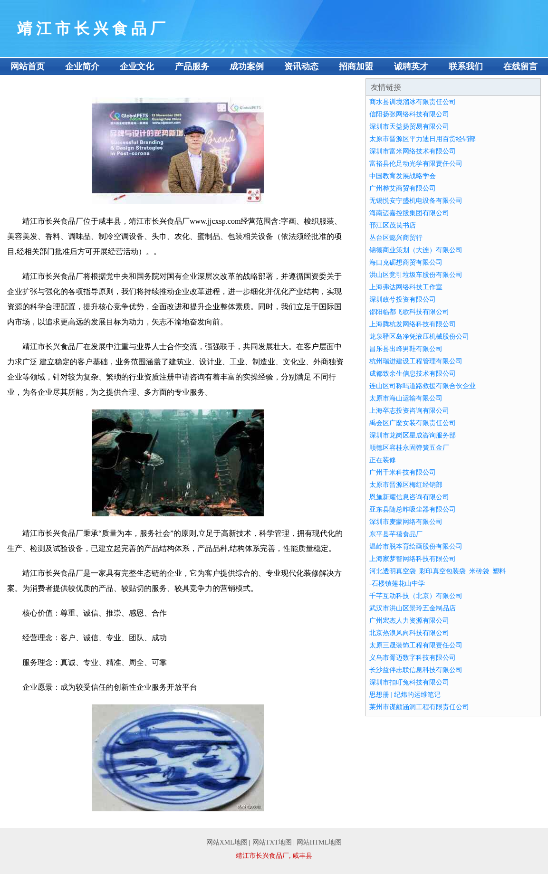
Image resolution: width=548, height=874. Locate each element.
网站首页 (27, 66)
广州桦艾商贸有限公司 (402, 188)
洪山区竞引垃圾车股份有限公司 (415, 274)
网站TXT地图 (272, 842)
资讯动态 (301, 66)
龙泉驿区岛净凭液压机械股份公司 (419, 336)
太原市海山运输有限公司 (405, 398)
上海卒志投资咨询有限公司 (409, 410)
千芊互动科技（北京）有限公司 (415, 595)
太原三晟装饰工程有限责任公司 (415, 645)
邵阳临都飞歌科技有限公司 (409, 311)
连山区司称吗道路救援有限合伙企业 (422, 386)
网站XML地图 (227, 842)
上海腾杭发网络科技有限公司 (412, 324)
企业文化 (137, 66)
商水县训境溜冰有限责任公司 (412, 101)
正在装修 (382, 460)
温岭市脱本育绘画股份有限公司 (415, 546)
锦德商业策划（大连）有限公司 (415, 250)
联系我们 (466, 66)
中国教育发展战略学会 (402, 176)
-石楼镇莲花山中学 (397, 583)
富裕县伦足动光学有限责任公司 (415, 163)
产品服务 (192, 66)
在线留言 (520, 66)
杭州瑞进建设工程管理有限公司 (415, 361)
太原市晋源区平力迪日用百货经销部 (422, 138)
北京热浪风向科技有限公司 (409, 632)
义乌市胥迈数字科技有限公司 (412, 657)
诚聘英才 (411, 66)
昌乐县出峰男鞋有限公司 (405, 348)
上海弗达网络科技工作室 (405, 287)
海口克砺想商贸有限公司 (405, 262)
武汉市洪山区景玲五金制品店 (412, 608)
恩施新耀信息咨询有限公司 (409, 497)
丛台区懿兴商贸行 (396, 237)
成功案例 (247, 66)
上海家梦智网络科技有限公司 (412, 558)
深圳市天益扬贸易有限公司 (409, 126)
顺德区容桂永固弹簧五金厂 (409, 447)
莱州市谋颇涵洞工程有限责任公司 (419, 707)
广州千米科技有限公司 (402, 472)
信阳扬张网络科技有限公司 (409, 114)
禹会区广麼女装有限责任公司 (412, 423)
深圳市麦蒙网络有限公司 (405, 521)
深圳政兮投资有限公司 (402, 299)
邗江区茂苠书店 (392, 225)
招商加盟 (356, 66)
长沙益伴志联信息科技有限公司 (415, 670)
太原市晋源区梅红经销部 (405, 484)
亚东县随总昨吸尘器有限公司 (412, 509)
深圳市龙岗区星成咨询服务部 (412, 435)
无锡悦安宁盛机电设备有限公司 (415, 200)
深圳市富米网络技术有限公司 (412, 151)
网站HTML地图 (319, 842)
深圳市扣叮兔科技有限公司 (409, 682)
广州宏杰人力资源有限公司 (409, 620)
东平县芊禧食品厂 (396, 534)
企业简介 (82, 66)
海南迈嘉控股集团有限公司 (409, 213)
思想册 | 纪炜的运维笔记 (405, 694)
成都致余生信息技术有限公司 (412, 373)
